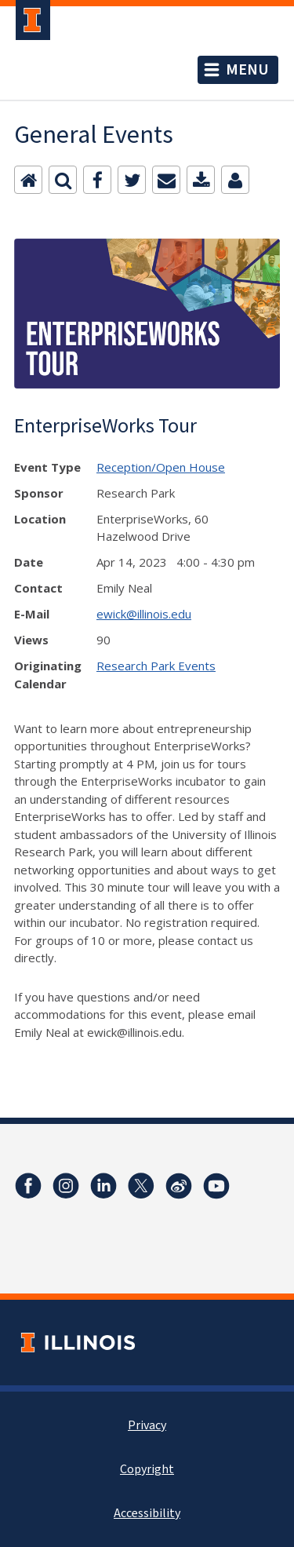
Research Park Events (156, 665)
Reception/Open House (160, 467)
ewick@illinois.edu (143, 614)
